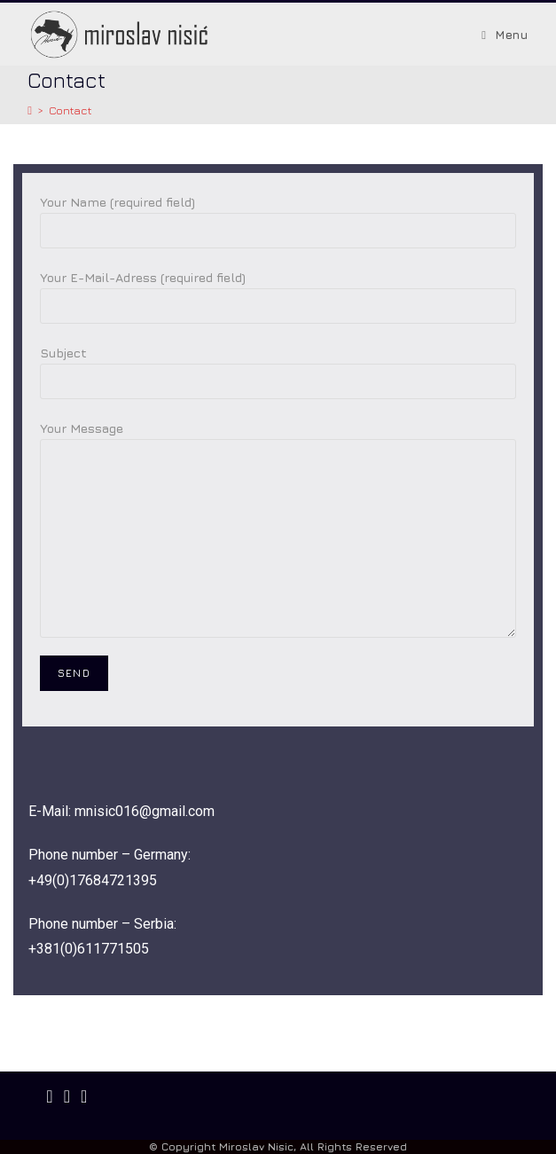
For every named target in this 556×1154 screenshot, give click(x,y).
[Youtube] (84, 1096)
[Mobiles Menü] (505, 35)
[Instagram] (67, 1096)
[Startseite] (29, 110)
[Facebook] (49, 1096)
